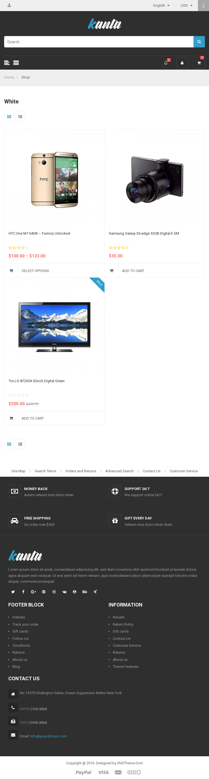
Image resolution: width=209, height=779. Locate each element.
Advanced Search (119, 471)
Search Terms (45, 471)
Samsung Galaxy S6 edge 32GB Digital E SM (144, 233)
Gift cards (20, 631)
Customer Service (184, 471)
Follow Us (20, 638)
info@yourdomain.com (48, 736)
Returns (18, 652)
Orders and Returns (80, 471)
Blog (16, 666)
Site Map (18, 471)
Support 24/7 (136, 489)
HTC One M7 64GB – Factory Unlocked (39, 233)
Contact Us (151, 471)
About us (19, 660)
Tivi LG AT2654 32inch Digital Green (37, 381)
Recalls (118, 617)
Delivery (18, 617)
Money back (35, 489)
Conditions (21, 645)
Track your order (25, 624)
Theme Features (125, 666)
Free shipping (37, 518)
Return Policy (123, 624)
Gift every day (138, 518)
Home (9, 77)
